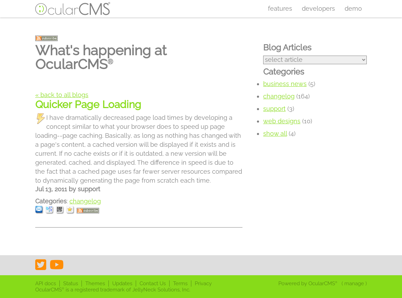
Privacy (203, 283)
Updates (122, 283)
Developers (318, 8)
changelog (85, 201)
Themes (95, 283)
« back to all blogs (61, 94)
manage (354, 283)
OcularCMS (322, 283)
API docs (45, 283)
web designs (281, 121)
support (274, 108)
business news (285, 83)
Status (70, 283)
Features (280, 8)
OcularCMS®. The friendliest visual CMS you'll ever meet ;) (73, 8)
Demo (353, 8)
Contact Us (153, 283)
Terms (180, 283)
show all (275, 133)
